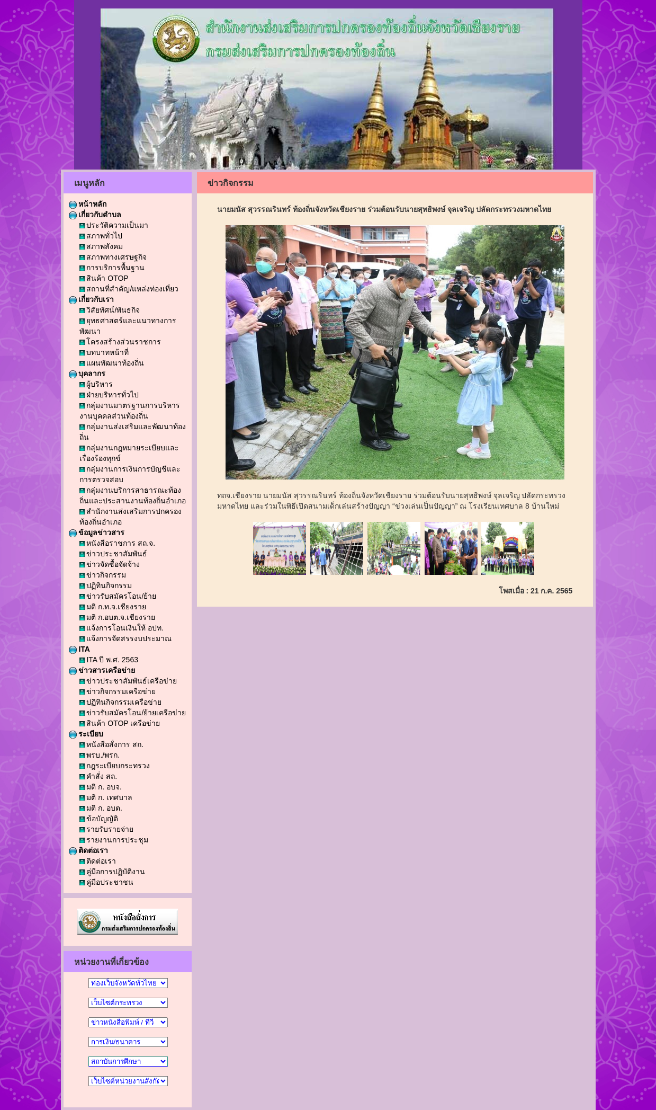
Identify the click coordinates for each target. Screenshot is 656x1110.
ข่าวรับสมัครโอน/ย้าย (118, 596)
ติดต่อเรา (89, 850)
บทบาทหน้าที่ (104, 352)
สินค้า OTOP (104, 278)
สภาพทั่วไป (101, 236)
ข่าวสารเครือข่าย (102, 670)
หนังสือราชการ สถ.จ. (117, 543)
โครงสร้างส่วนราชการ (120, 342)
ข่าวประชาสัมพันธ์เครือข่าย (128, 681)
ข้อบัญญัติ (99, 818)
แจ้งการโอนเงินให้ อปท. (121, 628)
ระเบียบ (86, 734)
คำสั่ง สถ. (98, 776)
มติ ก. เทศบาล (106, 797)
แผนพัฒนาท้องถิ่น (112, 363)
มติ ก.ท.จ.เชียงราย (112, 606)
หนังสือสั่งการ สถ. (111, 744)
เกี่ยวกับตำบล (95, 214)
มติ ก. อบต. (100, 808)
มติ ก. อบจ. (100, 787)
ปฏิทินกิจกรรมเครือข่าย (120, 702)
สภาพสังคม (101, 246)
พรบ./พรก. (99, 755)
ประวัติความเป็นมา (114, 225)
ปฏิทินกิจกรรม (105, 585)
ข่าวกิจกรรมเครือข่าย (117, 691)
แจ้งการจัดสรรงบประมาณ (125, 638)
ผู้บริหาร (96, 384)
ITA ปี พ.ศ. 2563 (108, 659)
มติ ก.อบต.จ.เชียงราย (117, 617)
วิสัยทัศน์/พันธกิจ (109, 310)
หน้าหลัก (88, 204)
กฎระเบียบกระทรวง (114, 765)
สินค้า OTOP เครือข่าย (119, 723)
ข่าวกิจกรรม (103, 575)
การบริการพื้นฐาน (112, 267)
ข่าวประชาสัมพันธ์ (113, 553)
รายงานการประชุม (114, 840)
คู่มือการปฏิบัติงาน (112, 871)
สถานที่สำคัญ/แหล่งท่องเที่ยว (129, 289)
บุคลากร (87, 373)
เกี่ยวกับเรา (91, 299)
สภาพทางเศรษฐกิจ (113, 257)
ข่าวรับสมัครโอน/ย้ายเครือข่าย (132, 712)
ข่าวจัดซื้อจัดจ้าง (109, 564)
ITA (79, 649)
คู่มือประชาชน (106, 882)
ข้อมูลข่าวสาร (97, 532)
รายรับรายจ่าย (106, 829)
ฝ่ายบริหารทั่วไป (109, 394)
